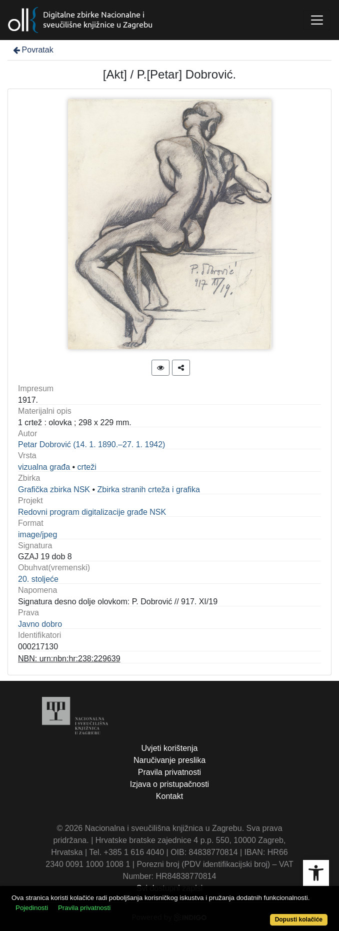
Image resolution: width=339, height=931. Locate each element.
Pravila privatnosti (169, 772)
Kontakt (169, 796)
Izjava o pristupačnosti (169, 784)
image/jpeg (37, 534)
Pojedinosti (32, 907)
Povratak (33, 50)
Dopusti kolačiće (298, 919)
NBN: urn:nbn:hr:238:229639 (69, 658)
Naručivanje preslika (170, 760)
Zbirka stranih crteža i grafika (149, 489)
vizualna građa (44, 467)
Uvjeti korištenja (170, 748)
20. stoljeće (38, 579)
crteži (87, 467)
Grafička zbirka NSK (54, 489)
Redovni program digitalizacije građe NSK (92, 512)
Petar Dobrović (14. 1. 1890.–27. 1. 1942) (91, 444)
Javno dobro (40, 624)
